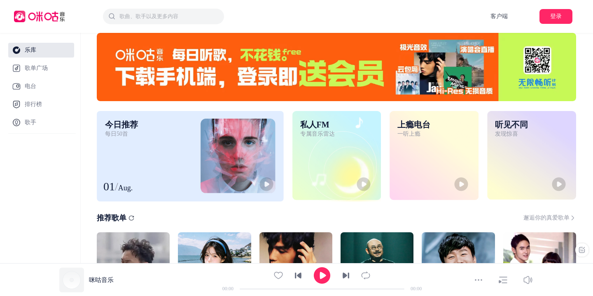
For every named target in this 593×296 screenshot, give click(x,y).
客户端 (499, 16)
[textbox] (169, 16)
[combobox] (163, 16)
